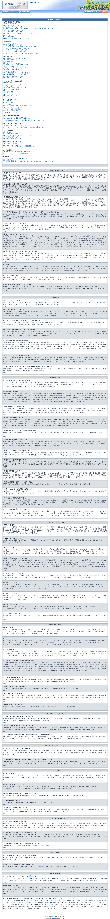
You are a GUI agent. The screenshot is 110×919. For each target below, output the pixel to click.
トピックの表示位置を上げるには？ (13, 77)
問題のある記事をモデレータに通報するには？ (16, 73)
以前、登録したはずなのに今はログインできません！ (18, 33)
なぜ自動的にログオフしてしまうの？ (14, 27)
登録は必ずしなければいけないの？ (13, 25)
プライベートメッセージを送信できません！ (16, 117)
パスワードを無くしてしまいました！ (14, 30)
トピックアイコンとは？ (10, 96)
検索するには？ (7, 132)
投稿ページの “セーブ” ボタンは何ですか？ (15, 74)
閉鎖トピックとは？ (8, 94)
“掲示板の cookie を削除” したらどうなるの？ (16, 38)
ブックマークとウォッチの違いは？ (13, 143)
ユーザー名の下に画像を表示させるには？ (15, 50)
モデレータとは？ (8, 102)
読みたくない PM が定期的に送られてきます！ (16, 119)
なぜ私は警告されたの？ (10, 71)
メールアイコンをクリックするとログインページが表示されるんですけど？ (25, 53)
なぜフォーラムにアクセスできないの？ (14, 68)
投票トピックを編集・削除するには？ (14, 66)
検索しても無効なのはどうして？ (12, 133)
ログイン (15, 11)
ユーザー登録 (24, 11)
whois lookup (49, 902)
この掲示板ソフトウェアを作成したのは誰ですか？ (17, 158)
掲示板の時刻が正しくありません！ (13, 45)
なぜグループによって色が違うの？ (13, 109)
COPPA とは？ (7, 35)
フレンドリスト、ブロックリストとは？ (14, 125)
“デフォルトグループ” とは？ (11, 110)
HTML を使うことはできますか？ (12, 84)
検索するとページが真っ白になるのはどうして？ (17, 135)
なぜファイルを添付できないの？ (12, 69)
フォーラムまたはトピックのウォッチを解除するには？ (19, 146)
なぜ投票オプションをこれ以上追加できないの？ (17, 64)
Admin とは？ (7, 100)
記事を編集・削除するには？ (11, 59)
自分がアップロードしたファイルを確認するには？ (17, 153)
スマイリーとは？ (8, 86)
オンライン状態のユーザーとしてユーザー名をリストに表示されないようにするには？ (28, 28)
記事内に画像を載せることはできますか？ (15, 87)
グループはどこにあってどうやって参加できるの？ (17, 105)
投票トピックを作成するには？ (12, 63)
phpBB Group (32, 878)
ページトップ (6, 180)
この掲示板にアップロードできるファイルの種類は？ (18, 151)
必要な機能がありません (10, 160)
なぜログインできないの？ (10, 23)
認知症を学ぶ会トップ (36, 2)
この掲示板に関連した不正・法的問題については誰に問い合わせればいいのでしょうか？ (28, 161)
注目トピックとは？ (8, 92)
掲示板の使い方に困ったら (93, 11)
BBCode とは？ (7, 82)
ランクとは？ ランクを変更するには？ (14, 51)
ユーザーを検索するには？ (10, 137)
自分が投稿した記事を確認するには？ (14, 138)
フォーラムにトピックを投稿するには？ (14, 58)
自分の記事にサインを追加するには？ (14, 61)
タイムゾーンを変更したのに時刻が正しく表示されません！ (20, 46)
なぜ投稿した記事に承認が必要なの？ (14, 76)
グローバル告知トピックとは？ (12, 89)
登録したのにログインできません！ (13, 32)
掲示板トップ (6, 11)
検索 (105, 11)
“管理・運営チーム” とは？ (10, 112)
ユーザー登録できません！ (10, 36)
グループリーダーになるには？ (12, 107)
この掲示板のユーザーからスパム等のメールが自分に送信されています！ (24, 120)
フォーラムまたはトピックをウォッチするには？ (17, 145)
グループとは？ (7, 104)
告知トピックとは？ (8, 91)
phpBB (54, 918)
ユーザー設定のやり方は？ (10, 43)
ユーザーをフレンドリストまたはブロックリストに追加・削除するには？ (24, 127)
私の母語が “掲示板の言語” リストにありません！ (17, 48)
